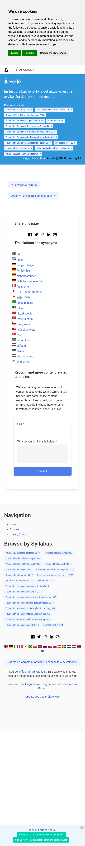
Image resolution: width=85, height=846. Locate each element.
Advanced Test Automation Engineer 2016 (25, 115)
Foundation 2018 (55, 120)
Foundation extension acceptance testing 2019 (27, 586)
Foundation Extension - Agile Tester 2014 (24, 120)
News (13, 524)
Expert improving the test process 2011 (55, 575)
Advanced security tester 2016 (58, 553)
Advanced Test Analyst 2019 (19, 148)
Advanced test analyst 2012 (57, 564)
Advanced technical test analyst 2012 (23, 558)
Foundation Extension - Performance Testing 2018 (29, 126)
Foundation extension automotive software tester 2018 (31, 597)
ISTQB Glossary (24, 69)
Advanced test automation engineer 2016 (55, 569)
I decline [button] (29, 53)
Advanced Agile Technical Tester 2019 (23, 154)
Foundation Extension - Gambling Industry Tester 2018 (30, 132)
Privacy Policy (18, 534)
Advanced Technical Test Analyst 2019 (54, 148)
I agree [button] (14, 53)
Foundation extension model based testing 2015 (28, 614)
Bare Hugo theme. (30, 684)
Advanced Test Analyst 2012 (19, 109)
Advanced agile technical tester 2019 (23, 553)
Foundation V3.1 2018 (65, 143)
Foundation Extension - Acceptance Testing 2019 (28, 143)
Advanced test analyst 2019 (18, 569)
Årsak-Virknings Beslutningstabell (33, 195)
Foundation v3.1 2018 (53, 625)
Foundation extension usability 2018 (22, 625)
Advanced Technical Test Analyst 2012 (54, 109)
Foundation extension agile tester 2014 (23, 592)
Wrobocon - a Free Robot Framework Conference (41, 835)
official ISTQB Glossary (33, 671)
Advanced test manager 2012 (19, 575)
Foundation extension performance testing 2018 (28, 619)
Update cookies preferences (42, 696)
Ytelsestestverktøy (24, 184)
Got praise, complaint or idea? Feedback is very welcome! (42, 662)
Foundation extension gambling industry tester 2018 (30, 603)
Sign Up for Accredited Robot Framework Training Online (41, 840)
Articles (14, 529)
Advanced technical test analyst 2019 (23, 564)
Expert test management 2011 (20, 580)
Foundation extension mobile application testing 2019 (30, 608)
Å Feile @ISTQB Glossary (64, 158)
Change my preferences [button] (53, 53)
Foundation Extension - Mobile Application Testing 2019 (31, 137)
